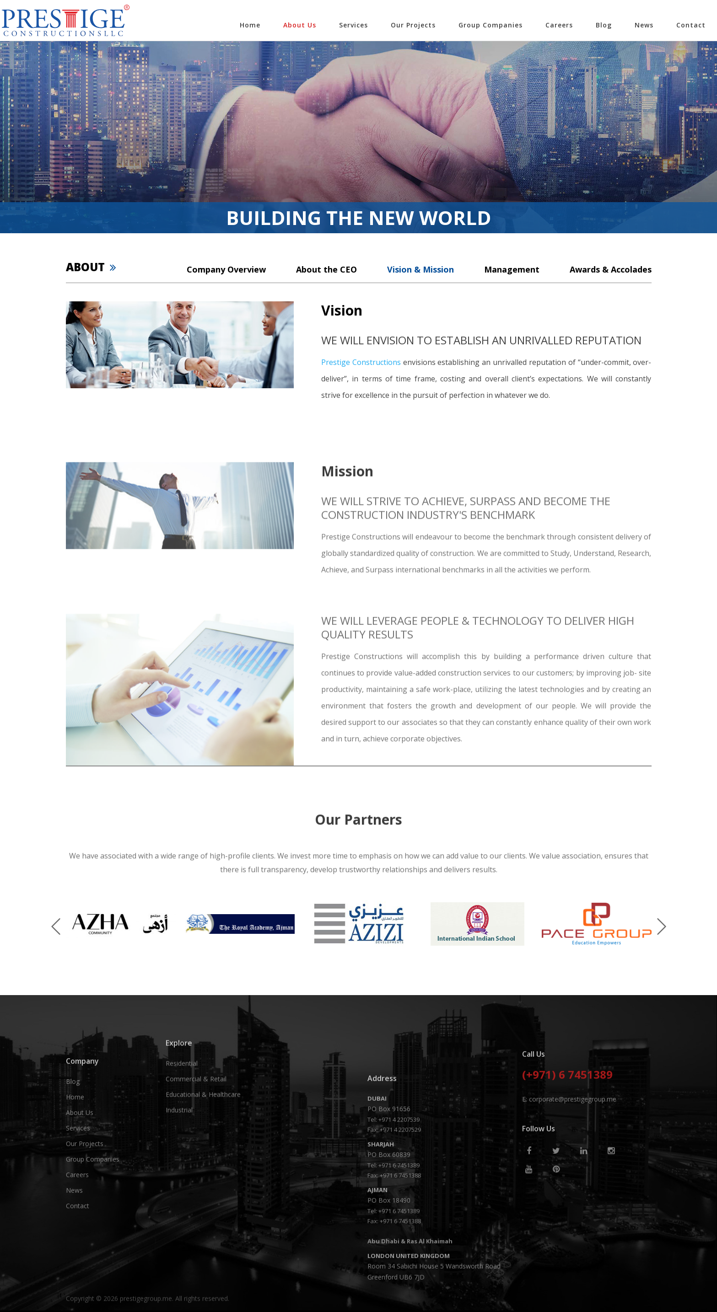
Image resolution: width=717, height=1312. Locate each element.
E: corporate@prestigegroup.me (569, 1150)
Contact (691, 25)
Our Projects (413, 25)
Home (250, 25)
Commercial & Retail (196, 1110)
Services (353, 25)
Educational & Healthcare (203, 1126)
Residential (182, 1095)
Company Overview (226, 269)
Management (511, 269)
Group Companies (490, 25)
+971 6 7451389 (399, 1257)
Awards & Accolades (611, 269)
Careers (559, 25)
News (644, 25)
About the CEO (326, 269)
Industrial (179, 1141)
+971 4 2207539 (399, 1211)
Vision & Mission (420, 269)
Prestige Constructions (361, 362)
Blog (604, 25)
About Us (299, 25)
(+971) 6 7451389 (567, 1126)
